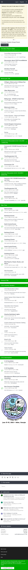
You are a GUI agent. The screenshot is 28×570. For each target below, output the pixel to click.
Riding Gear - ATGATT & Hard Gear (14, 98)
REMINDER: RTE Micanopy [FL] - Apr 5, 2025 (14, 274)
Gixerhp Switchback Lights (12, 314)
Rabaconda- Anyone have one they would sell (14, 381)
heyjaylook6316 (14, 311)
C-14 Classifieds (9, 361)
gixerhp (12, 319)
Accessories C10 (9, 196)
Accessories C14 (9, 164)
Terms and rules (4, 551)
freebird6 (21, 302)
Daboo (16, 87)
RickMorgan (13, 129)
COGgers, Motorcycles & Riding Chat (14, 82)
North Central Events (10, 224)
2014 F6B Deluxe (8, 390)
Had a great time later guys (10, 243)
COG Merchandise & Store (11, 288)
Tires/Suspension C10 (10, 188)
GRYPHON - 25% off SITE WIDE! (11, 326)
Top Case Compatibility (9, 200)
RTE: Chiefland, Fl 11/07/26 (10, 257)
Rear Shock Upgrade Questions (11, 192)
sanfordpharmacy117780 (21, 534)
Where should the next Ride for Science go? (13, 219)
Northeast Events (9, 232)
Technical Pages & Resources (10, 64)
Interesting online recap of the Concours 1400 (14, 85)
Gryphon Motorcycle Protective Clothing (14, 322)
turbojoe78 (17, 161)
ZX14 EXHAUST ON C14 (9, 168)
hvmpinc (12, 336)
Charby (24, 243)
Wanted (6, 364)
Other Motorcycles (9, 90)
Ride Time (4, 205)
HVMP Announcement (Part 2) (10, 334)
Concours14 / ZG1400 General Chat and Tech (13, 510)
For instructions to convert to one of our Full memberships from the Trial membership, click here (13, 22)
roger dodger (17, 229)
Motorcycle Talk (5, 78)
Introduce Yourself (9, 68)
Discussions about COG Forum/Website (15, 60)
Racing (6, 132)
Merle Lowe (16, 95)
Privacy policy (3, 554)
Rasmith (20, 136)
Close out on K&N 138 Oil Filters (11, 343)
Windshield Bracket (8, 302)
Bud (15, 152)
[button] (2, 2)
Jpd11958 (23, 200)
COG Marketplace (6, 357)
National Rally (8, 208)
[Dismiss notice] (25, 28)
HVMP (6, 331)
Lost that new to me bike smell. (11, 127)
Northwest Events (9, 215)
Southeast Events (9, 253)
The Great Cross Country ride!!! (11, 267)
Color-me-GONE (14, 352)
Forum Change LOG (8, 57)
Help (2, 557)
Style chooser (3, 549)
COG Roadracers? (8, 136)
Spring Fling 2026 (8, 236)
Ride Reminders (8, 270)
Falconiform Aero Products (11, 306)
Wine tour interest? (8, 212)
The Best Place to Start (8, 48)
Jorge (25, 267)
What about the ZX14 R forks (10, 159)
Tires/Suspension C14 (10, 156)
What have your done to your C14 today (13, 151)
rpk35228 (17, 73)
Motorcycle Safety (9, 107)
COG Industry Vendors (7, 285)
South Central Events (10, 246)
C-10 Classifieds (9, 368)
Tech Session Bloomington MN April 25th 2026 (14, 227)
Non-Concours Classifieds (11, 386)
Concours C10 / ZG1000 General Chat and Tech (13, 499)
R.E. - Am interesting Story (10, 94)
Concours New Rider (8, 72)
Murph (12, 344)
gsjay (20, 236)
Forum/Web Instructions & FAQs (12, 53)
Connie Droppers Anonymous (12, 124)
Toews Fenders (8, 347)
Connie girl (16, 258)
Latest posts (6, 492)
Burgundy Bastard (19, 185)
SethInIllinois (17, 373)
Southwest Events (9, 239)
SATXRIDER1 (14, 383)
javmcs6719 (13, 120)
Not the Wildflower (8, 250)
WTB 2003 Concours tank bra (10, 371)
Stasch (12, 112)
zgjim (23, 250)
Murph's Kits (7, 339)
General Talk (4, 280)
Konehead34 (21, 364)
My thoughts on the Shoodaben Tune (12, 119)
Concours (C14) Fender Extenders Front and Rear (15, 351)
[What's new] (26, 2)
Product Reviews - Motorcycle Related (14, 115)
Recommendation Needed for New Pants (13, 102)
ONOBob (16, 193)
